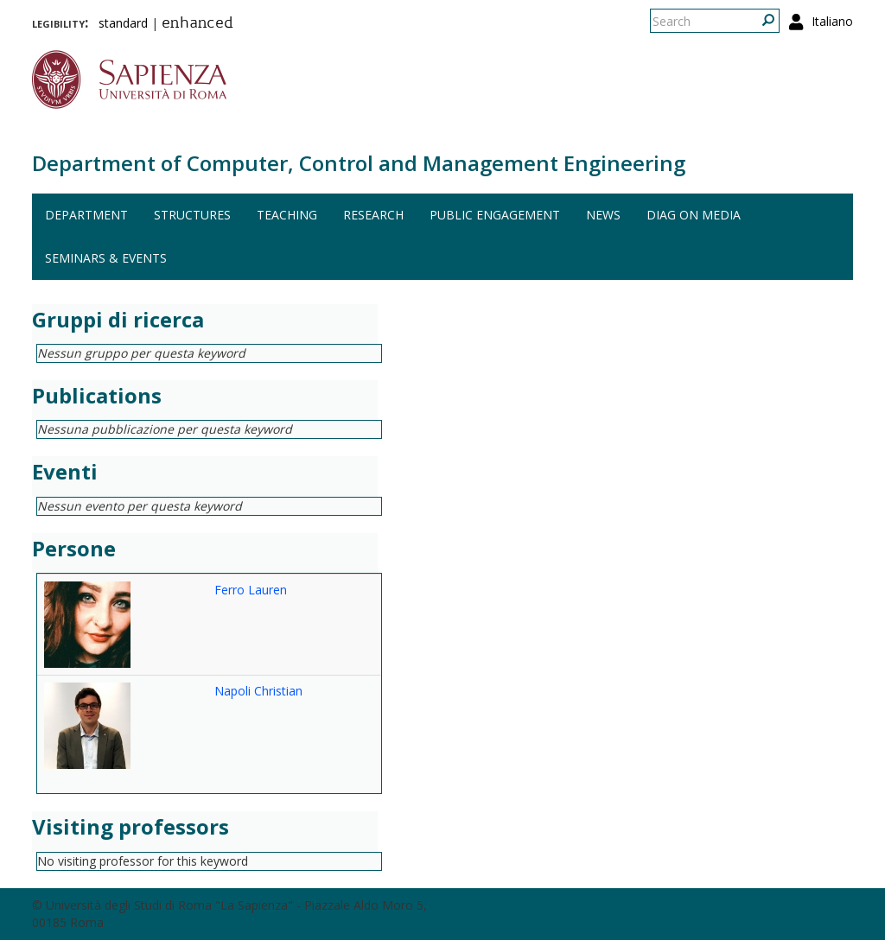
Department (86, 214)
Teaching (287, 214)
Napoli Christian (258, 691)
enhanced (197, 24)
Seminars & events (106, 258)
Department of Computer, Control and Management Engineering (358, 163)
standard (123, 23)
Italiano (832, 21)
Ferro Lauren (250, 589)
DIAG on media (693, 214)
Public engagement (495, 214)
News (603, 214)
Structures (192, 214)
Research (373, 214)
